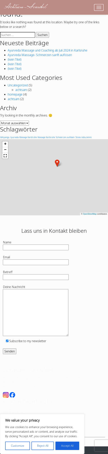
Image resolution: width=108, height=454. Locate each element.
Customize (17, 446)
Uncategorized (18, 85)
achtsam (21, 90)
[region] (42, 434)
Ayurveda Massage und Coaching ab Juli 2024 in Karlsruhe (47, 50)
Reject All (42, 446)
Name (36, 244)
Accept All (67, 446)
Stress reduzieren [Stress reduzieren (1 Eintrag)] (83, 137)
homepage (15, 94)
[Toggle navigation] (99, 7)
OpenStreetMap (89, 214)
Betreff (36, 274)
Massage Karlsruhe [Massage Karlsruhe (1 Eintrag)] (46, 137)
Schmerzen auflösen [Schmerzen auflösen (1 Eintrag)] (65, 137)
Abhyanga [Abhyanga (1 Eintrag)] (4, 137)
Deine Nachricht (35, 311)
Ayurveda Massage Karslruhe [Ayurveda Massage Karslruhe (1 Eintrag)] (23, 137)
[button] (57, 163)
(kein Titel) (14, 59)
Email (36, 259)
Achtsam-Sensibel (25, 7)
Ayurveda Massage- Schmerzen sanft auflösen (40, 55)
